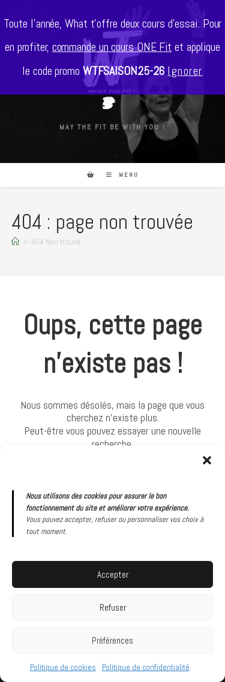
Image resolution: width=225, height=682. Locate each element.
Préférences (112, 640)
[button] (207, 460)
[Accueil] (15, 242)
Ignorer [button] (185, 71)
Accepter (112, 574)
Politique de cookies (63, 667)
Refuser (113, 607)
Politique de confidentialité (146, 667)
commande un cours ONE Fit (112, 47)
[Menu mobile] (118, 175)
